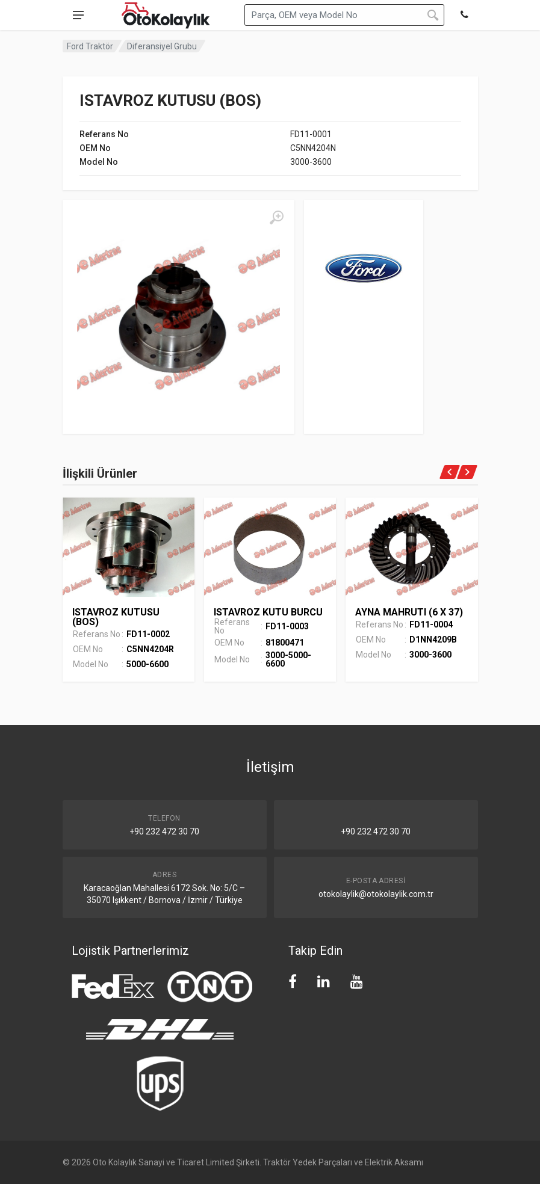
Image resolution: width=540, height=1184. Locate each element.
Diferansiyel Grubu (162, 46)
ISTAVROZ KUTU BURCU (268, 612)
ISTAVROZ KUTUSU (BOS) (116, 616)
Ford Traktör (90, 46)
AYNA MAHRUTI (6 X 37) (409, 612)
